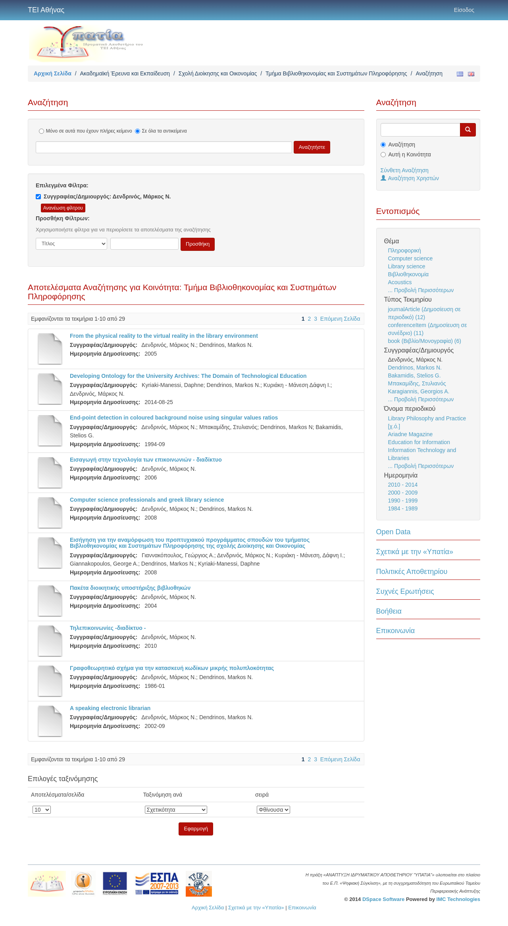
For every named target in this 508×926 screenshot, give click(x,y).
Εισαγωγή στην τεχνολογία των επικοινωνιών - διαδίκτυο (146, 459)
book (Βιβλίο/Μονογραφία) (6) (424, 341)
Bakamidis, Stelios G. (414, 375)
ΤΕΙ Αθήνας (46, 10)
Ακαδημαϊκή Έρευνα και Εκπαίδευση (125, 73)
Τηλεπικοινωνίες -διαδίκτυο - (108, 628)
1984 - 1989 (403, 508)
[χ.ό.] (394, 426)
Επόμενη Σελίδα (340, 319)
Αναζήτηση (402, 144)
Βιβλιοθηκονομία (408, 274)
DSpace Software (383, 899)
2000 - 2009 (403, 492)
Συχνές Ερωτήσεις (405, 591)
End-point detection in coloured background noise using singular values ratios (174, 417)
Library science (406, 266)
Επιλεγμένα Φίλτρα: (62, 185)
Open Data (393, 532)
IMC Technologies (458, 899)
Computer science (410, 258)
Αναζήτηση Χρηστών (410, 178)
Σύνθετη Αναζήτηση (405, 170)
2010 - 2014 (403, 484)
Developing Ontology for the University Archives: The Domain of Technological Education (188, 376)
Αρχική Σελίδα (52, 73)
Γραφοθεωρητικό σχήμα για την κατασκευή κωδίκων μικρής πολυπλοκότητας (172, 668)
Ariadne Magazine (410, 434)
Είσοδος (464, 10)
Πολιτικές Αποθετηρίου (412, 572)
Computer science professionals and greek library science (147, 500)
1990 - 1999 (403, 500)
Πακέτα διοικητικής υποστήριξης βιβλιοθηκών (130, 588)
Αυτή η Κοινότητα (410, 154)
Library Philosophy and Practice (427, 418)
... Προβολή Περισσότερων (421, 290)
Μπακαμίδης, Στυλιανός (417, 383)
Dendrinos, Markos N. (415, 367)
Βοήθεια (389, 611)
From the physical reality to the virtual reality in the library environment (164, 336)
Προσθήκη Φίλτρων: (63, 218)
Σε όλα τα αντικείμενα (161, 131)
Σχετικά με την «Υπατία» (415, 552)
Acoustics (400, 282)
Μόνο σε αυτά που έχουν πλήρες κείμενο (85, 131)
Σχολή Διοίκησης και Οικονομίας (218, 73)
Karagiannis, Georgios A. (419, 391)
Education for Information (419, 442)
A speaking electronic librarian (110, 708)
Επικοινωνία (395, 631)
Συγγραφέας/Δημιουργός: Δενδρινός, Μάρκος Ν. (103, 196)
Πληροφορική (404, 250)
